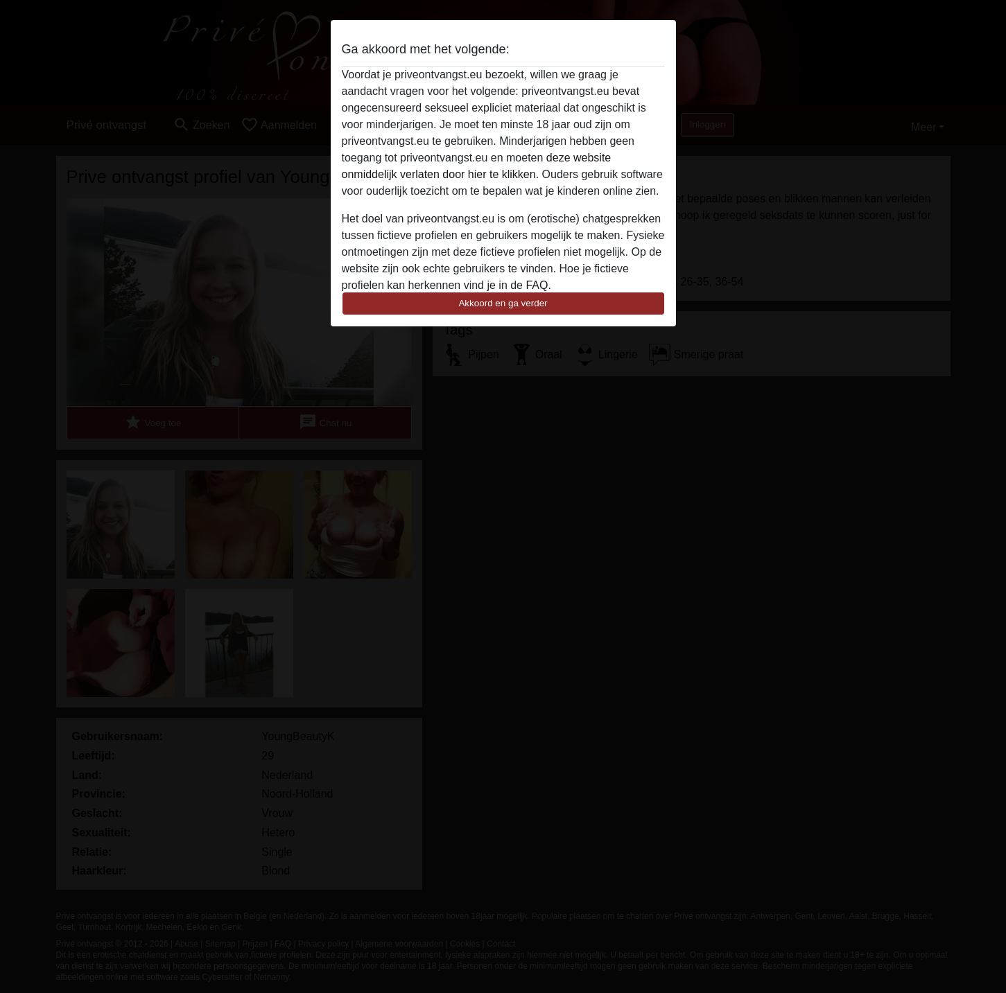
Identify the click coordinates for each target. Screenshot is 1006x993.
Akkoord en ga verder (502, 303)
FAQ (537, 285)
